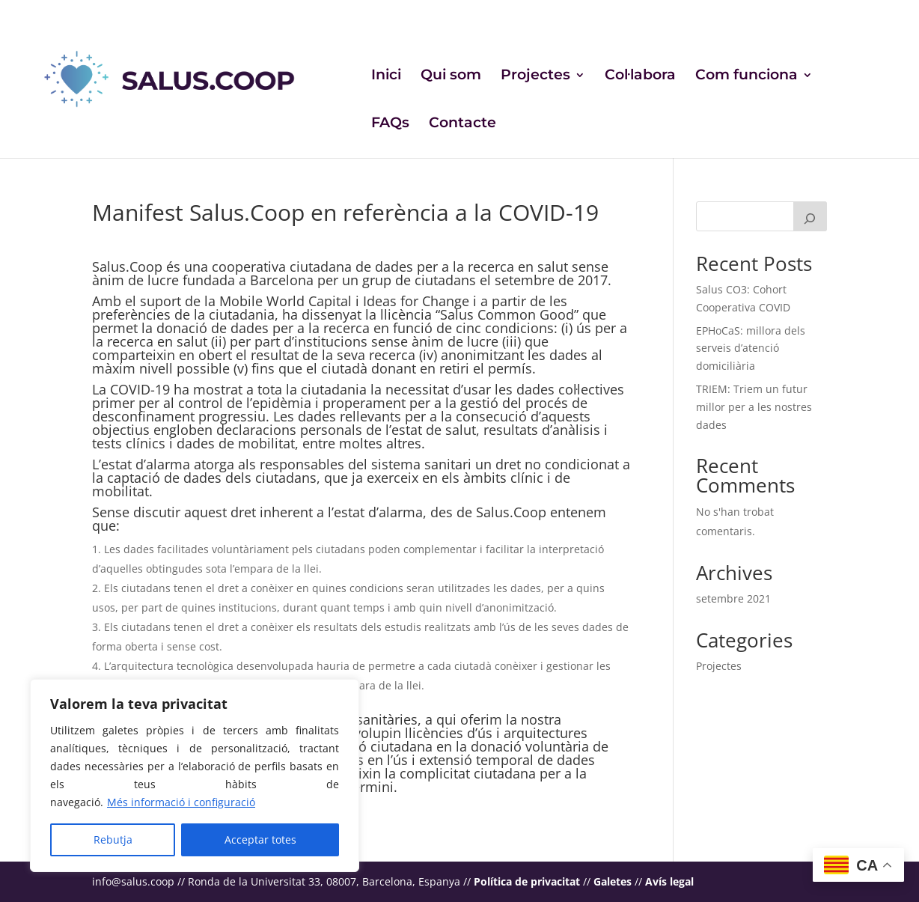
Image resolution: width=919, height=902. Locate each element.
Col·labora (640, 76)
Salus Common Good (507, 314)
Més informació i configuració (181, 802)
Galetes (612, 881)
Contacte (462, 124)
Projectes (535, 76)
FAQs (390, 124)
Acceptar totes (260, 839)
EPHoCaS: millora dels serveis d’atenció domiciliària (750, 348)
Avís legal (669, 881)
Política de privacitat (527, 881)
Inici (386, 76)
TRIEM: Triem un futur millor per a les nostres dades (754, 407)
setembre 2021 (733, 598)
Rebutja (113, 839)
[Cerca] (810, 216)
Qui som (451, 76)
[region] (194, 775)
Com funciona (746, 76)
